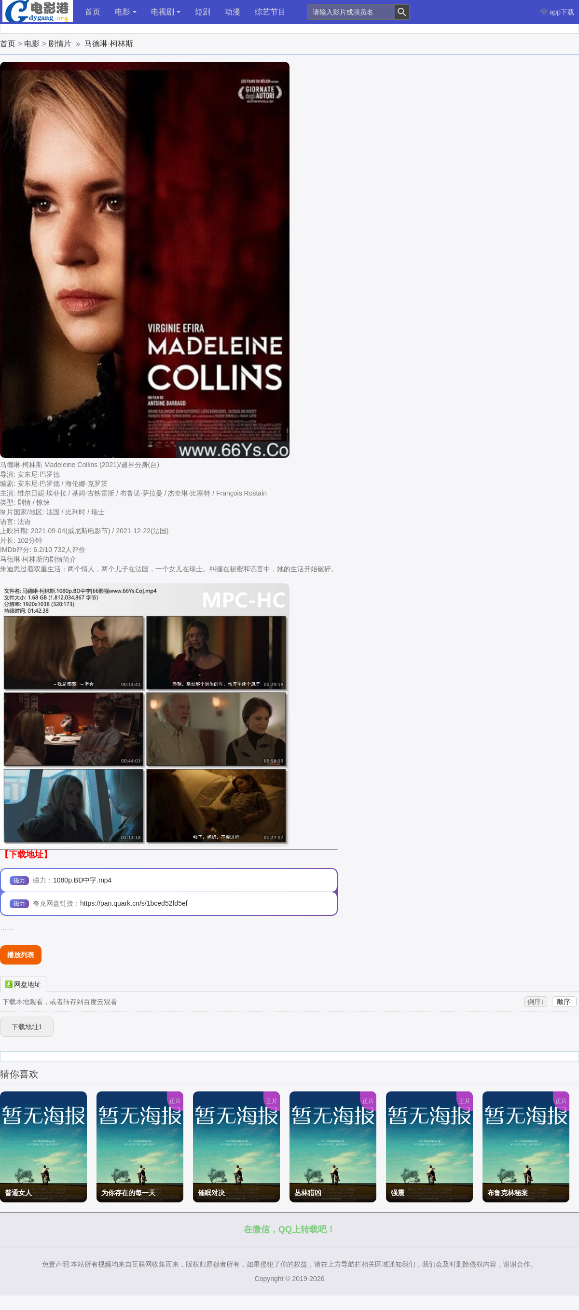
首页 (92, 12)
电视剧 (165, 12)
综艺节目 (270, 12)
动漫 (232, 12)
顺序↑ (564, 1002)
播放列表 (20, 955)
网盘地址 (23, 983)
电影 (126, 12)
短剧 (202, 12)
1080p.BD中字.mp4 (82, 880)
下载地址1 (27, 1027)
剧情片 (59, 44)
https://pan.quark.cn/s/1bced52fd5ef (134, 903)
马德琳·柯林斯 (108, 44)
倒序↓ (535, 1002)
